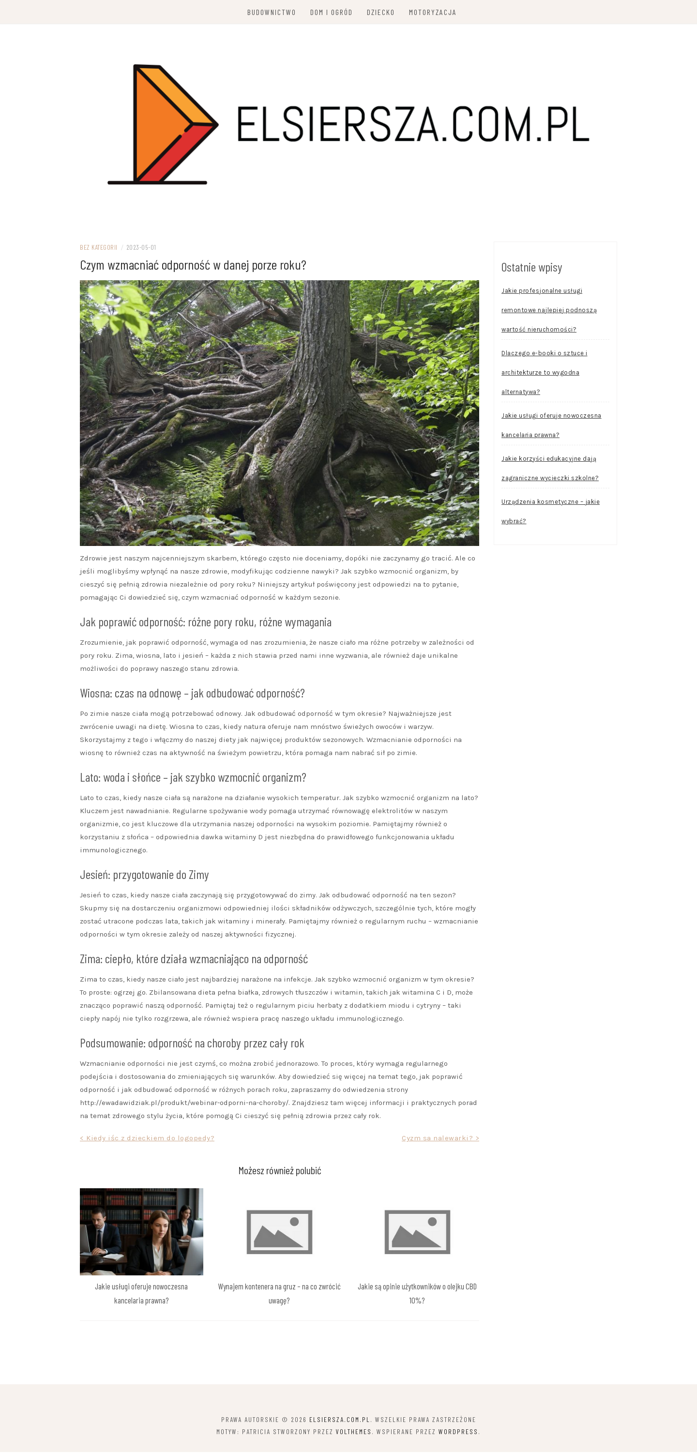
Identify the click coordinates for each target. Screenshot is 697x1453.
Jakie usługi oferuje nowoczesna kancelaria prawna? (551, 426)
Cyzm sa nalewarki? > (440, 1139)
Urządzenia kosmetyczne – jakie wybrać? (550, 512)
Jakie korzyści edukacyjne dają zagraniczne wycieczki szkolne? (550, 469)
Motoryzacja (433, 11)
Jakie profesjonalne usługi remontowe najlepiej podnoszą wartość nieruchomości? (549, 311)
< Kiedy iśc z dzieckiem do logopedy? (147, 1139)
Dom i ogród (331, 11)
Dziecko (381, 11)
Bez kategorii (99, 248)
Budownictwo (271, 11)
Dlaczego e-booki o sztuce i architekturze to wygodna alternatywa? (544, 373)
